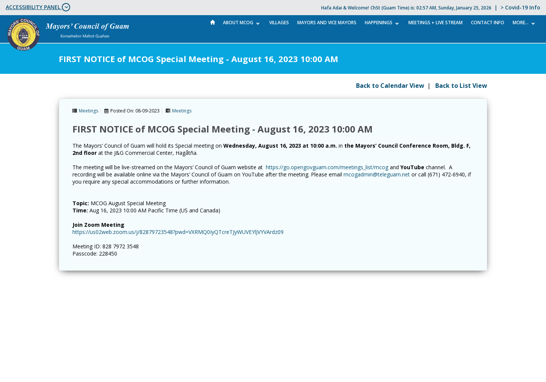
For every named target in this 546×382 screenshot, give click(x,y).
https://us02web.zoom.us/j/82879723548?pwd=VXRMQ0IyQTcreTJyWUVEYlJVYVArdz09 (178, 231)
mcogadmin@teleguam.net (377, 174)
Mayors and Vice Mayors (326, 22)
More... (521, 22)
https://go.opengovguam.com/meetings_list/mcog (327, 167)
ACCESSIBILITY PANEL (38, 7)
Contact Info (487, 22)
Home (213, 22)
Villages (279, 22)
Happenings (378, 22)
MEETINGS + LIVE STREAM (435, 22)
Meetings (88, 111)
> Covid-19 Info (520, 7)
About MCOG (238, 22)
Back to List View (461, 85)
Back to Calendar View (390, 85)
